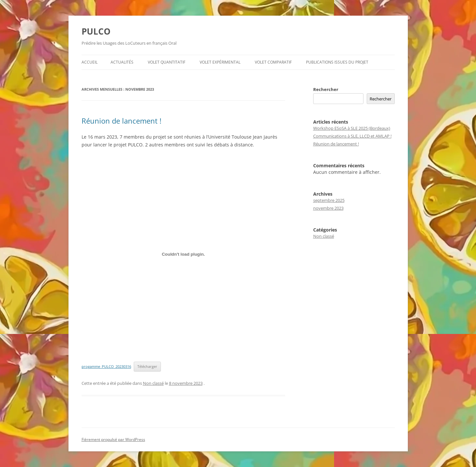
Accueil (90, 62)
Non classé (153, 383)
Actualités (122, 62)
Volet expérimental (220, 62)
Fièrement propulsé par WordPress (113, 439)
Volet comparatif (273, 62)
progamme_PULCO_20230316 (106, 366)
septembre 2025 (329, 200)
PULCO (96, 31)
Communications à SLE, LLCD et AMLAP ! (352, 136)
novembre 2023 (328, 208)
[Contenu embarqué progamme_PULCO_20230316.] (183, 254)
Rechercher (325, 89)
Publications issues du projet (337, 62)
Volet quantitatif (166, 62)
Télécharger (147, 366)
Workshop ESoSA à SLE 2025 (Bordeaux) (351, 128)
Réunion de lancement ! (121, 121)
